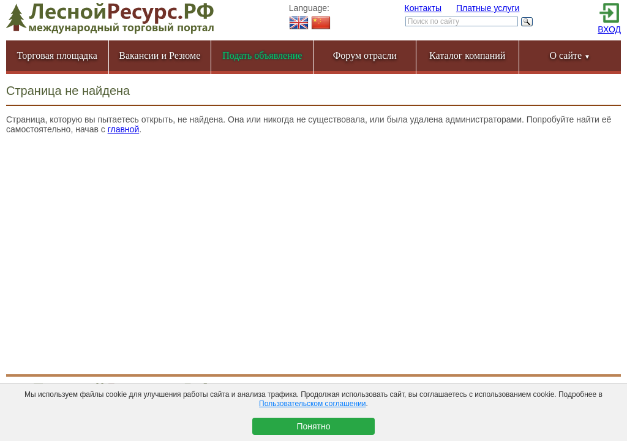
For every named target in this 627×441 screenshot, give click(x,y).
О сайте (569, 55)
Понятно (313, 426)
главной (124, 129)
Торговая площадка (57, 55)
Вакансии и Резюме (159, 55)
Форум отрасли (365, 55)
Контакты (423, 8)
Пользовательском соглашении (312, 403)
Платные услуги (488, 8)
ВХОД (609, 29)
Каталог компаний (467, 55)
